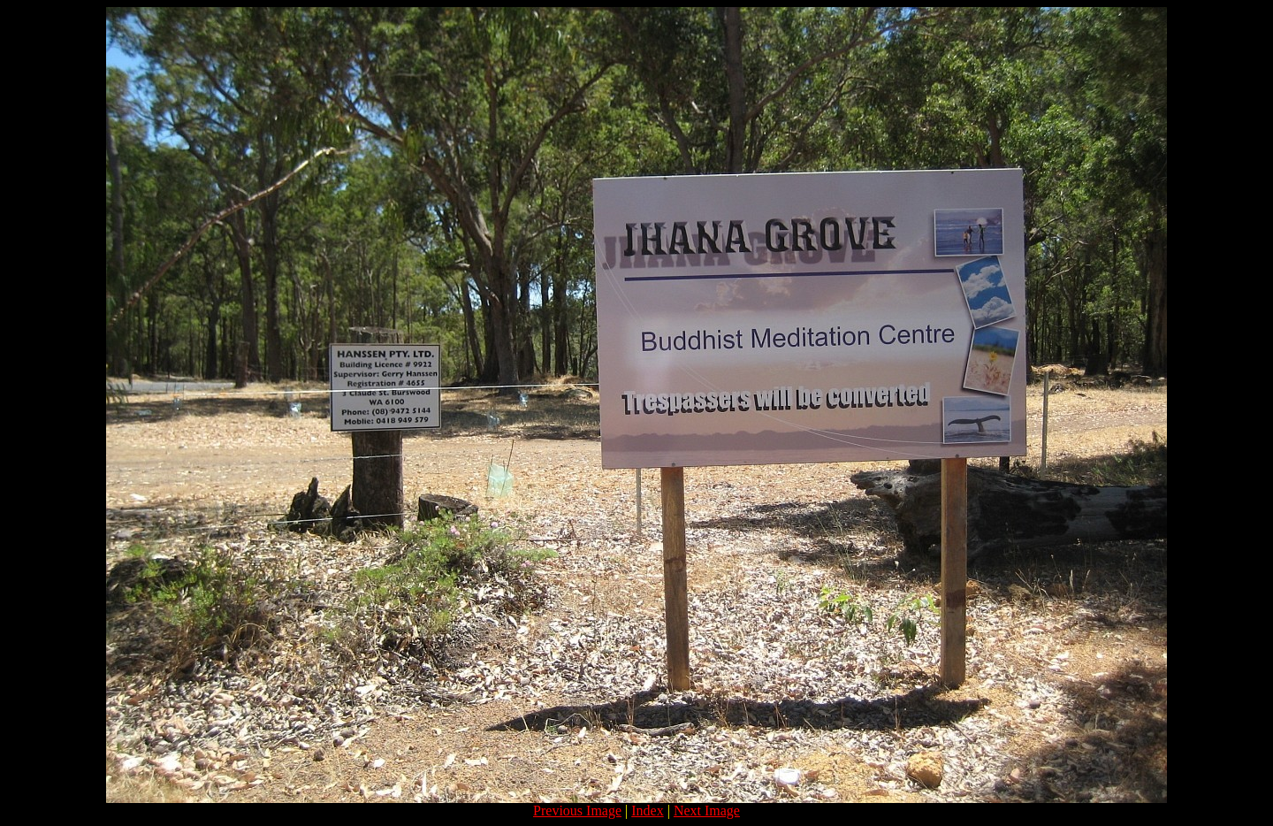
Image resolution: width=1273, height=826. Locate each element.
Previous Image (577, 810)
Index (647, 810)
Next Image (707, 810)
